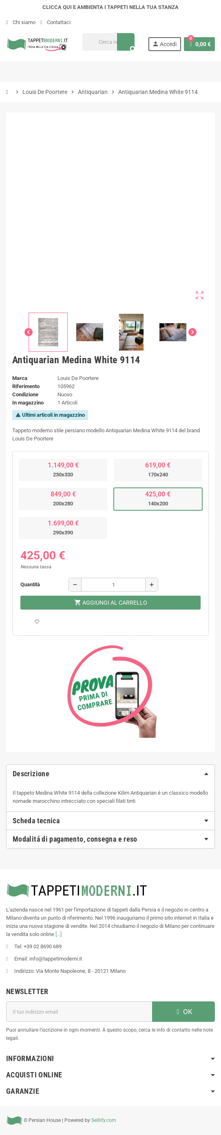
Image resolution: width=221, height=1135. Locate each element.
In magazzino (28, 403)
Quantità (30, 584)
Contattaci (55, 22)
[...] (58, 934)
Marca (19, 378)
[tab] (110, 774)
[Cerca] (108, 42)
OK (183, 1012)
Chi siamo (20, 22)
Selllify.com (103, 1120)
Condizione (25, 394)
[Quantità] (113, 584)
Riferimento (26, 386)
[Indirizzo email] (79, 1011)
